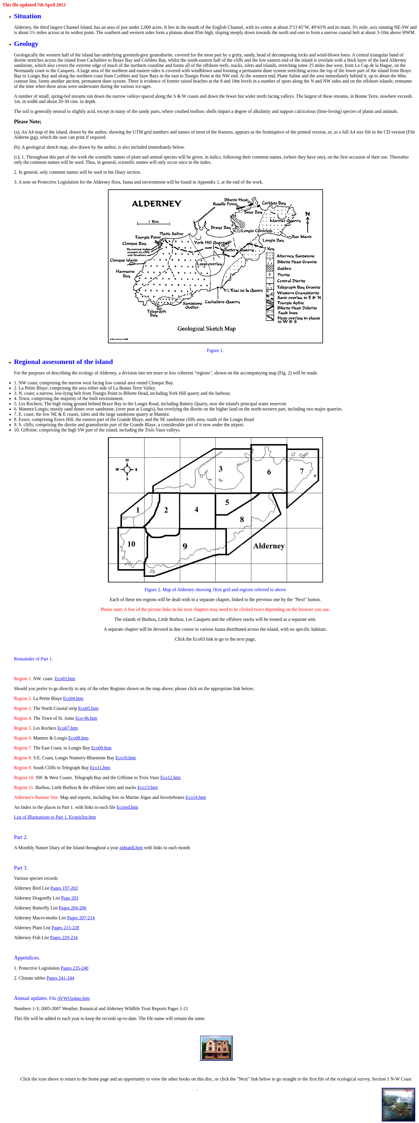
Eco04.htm (73, 698)
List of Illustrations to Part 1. (41, 817)
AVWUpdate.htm (73, 998)
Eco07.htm (68, 728)
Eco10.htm (126, 757)
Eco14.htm (196, 797)
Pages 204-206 (72, 907)
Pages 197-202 (64, 888)
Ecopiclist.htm (82, 817)
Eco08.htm (78, 737)
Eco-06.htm (86, 718)
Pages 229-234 (64, 937)
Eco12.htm (170, 777)
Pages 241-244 (60, 977)
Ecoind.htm (127, 807)
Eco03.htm (65, 678)
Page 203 (69, 897)
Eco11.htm (100, 767)
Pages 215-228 (65, 927)
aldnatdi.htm (131, 847)
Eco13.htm (147, 787)
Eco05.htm (88, 708)
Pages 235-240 (74, 968)
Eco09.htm (101, 747)
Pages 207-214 (81, 917)
